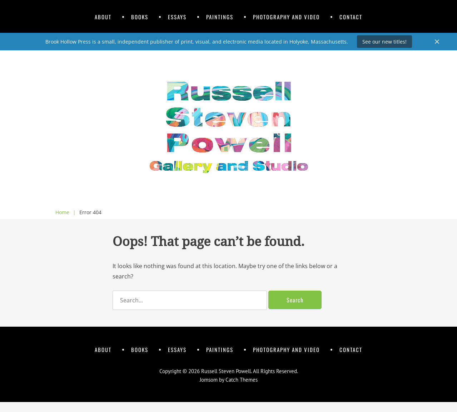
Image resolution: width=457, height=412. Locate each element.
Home (65, 212)
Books (139, 17)
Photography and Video (286, 17)
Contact (350, 17)
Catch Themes (241, 379)
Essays (177, 17)
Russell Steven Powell (226, 371)
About (103, 17)
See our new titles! (384, 41)
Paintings (219, 17)
